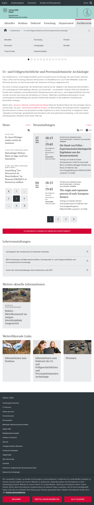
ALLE (27, 125)
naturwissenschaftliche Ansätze (34, 108)
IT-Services (7, 407)
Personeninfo (7, 420)
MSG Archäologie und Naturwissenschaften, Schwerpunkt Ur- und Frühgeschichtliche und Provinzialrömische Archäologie (47, 261)
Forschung (50, 23)
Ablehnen (16, 499)
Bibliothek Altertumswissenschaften (15, 424)
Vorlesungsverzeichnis (11, 403)
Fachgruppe (39, 45)
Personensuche (8, 416)
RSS (80, 130)
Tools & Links (9, 51)
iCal (88, 130)
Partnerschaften (40, 51)
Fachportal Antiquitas (10, 450)
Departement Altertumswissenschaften (18, 16)
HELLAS (5, 442)
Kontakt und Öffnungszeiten (50, 3)
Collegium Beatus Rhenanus (13, 446)
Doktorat (36, 23)
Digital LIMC (7, 429)
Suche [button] (88, 3)
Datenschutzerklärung (15, 492)
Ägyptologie (7, 455)
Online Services (8, 412)
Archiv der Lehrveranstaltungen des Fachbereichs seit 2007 (47, 270)
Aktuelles (9, 23)
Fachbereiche (84, 23)
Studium (22, 23)
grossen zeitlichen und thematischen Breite (31, 105)
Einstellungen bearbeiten (47, 499)
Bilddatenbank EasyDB (11, 433)
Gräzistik (6, 463)
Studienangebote (17, 3)
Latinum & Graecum (10, 437)
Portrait (66, 40)
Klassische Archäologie (11, 472)
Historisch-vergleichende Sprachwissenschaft (19, 468)
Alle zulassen (77, 499)
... (24, 191)
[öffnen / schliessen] (89, 30)
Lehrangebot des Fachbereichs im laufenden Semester (47, 252)
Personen (8, 45)
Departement (66, 23)
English (4, 3)
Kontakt (67, 45)
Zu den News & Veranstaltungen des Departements (47, 231)
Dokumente (32, 3)
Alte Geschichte (8, 459)
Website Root (5, 30)
